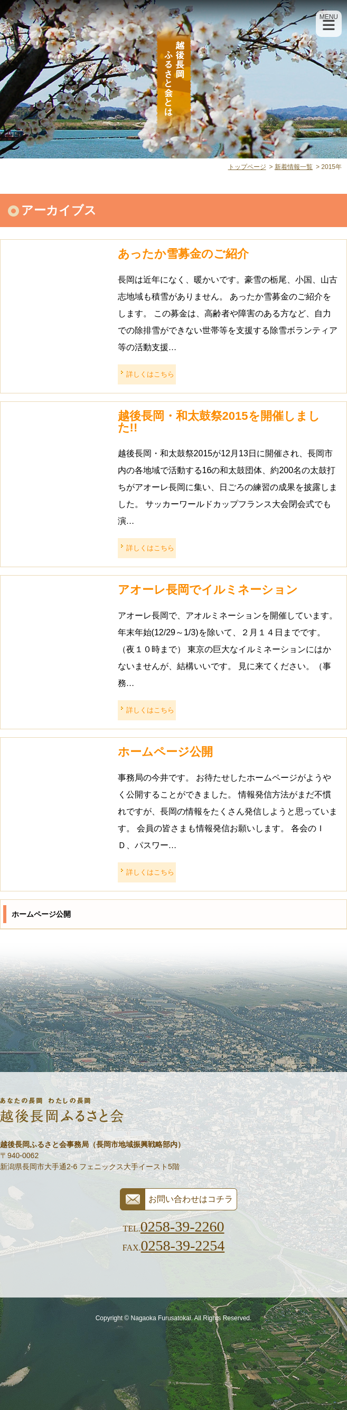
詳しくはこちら (150, 374)
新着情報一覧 (294, 167)
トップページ (247, 167)
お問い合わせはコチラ (190, 1199)
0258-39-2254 (183, 1245)
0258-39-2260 (182, 1226)
